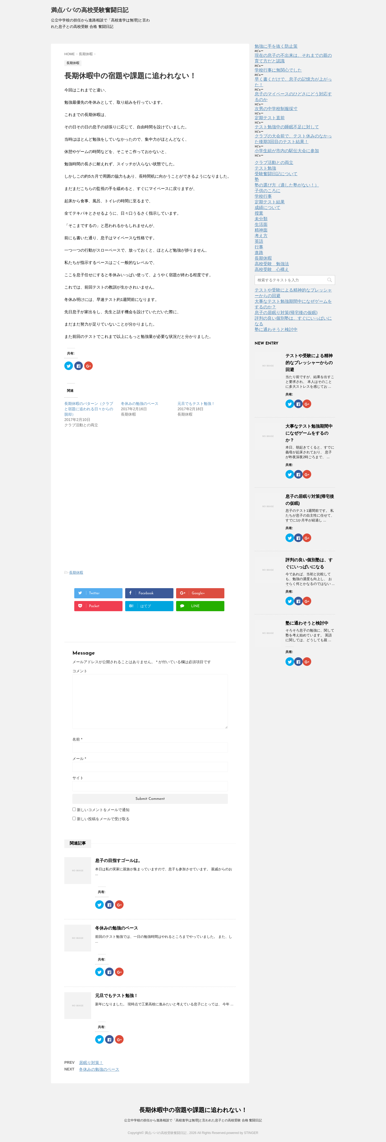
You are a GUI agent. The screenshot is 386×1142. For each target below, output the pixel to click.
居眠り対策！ (91, 1062)
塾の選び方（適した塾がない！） (287, 185)
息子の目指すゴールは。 (118, 860)
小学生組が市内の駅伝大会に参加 (287, 150)
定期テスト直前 (270, 117)
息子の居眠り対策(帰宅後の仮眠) (286, 312)
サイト (78, 778)
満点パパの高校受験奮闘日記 (89, 11)
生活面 (261, 224)
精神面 (261, 230)
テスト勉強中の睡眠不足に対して (287, 127)
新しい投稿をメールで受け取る (103, 819)
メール (79, 758)
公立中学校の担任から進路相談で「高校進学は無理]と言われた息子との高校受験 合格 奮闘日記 (193, 1120)
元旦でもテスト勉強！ (196, 403)
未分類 (261, 219)
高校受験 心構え (272, 269)
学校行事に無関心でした (278, 70)
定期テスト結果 (270, 202)
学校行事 (263, 196)
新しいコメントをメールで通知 (103, 810)
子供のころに (267, 190)
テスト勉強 (265, 168)
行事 (259, 247)
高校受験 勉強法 (272, 264)
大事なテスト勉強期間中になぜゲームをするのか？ (309, 433)
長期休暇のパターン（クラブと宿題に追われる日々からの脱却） (88, 408)
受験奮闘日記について (276, 173)
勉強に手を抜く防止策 (276, 46)
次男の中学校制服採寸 (276, 108)
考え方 (261, 235)
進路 (259, 252)
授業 (259, 213)
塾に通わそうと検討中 (276, 329)
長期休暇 (76, 572)
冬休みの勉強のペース (139, 403)
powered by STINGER (242, 1133)
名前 (77, 739)
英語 (259, 241)
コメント (79, 671)
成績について (267, 207)
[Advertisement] (109, 473)
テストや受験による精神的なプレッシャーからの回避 (309, 362)
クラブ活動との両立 (274, 162)
